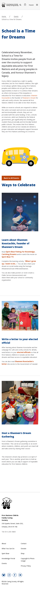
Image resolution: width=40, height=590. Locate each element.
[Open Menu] (37, 5)
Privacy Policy (26, 566)
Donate (23, 548)
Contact (23, 543)
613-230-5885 (10, 532)
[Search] (20, 5)
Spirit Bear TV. (8, 257)
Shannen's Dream (29, 98)
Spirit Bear (5, 553)
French (31, 5)
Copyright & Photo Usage (27, 559)
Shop (22, 553)
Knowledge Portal (8, 558)
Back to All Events (11, 178)
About (4, 543)
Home (4, 16)
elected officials (24, 352)
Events (16, 16)
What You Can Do (8, 548)
